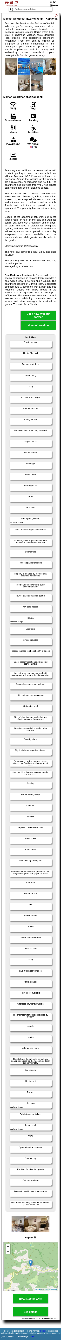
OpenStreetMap (50, 1289)
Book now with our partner (38, 315)
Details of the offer (30, 1299)
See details (30, 1312)
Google (43, 1331)
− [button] (8, 1251)
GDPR (32, 1336)
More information (38, 325)
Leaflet (38, 1289)
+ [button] (8, 1246)
